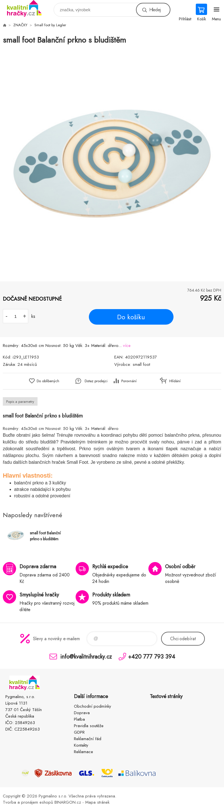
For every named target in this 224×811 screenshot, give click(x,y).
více (127, 345)
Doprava (82, 713)
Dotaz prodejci (96, 381)
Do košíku (131, 317)
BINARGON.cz (67, 802)
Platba (79, 719)
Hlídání (175, 381)
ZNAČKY (20, 25)
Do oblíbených (48, 381)
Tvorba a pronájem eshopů (28, 802)
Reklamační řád (87, 739)
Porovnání (129, 381)
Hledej (155, 9)
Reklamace (83, 752)
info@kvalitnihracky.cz (86, 656)
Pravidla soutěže (89, 726)
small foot (141, 364)
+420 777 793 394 (151, 656)
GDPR (79, 732)
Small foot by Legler (50, 25)
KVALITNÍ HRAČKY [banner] (28, 8)
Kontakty (81, 745)
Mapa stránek (97, 802)
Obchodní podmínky (92, 706)
